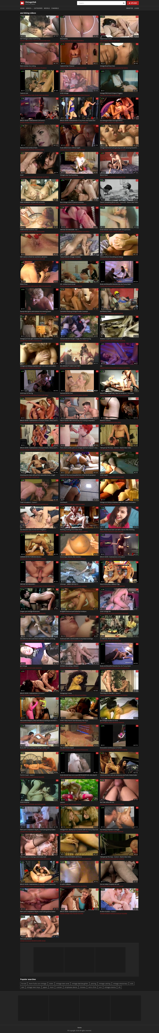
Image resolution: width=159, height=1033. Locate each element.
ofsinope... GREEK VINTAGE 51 (69, 584)
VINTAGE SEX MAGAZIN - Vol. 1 (69, 229)
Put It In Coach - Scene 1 (27, 775)
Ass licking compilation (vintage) (109, 829)
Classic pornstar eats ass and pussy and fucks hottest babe (118, 775)
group (80, 422)
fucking (44, 531)
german (110, 122)
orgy (36, 122)
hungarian (120, 368)
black (84, 559)
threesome (41, 204)
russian (59, 987)
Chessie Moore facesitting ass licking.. (111, 257)
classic (113, 259)
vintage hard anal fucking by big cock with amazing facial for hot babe (119, 148)
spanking (85, 122)
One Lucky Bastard (26, 939)
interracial (78, 859)
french (77, 477)
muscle (37, 504)
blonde (27, 150)
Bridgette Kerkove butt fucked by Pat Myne (73, 611)
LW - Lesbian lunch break (67, 284)
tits (41, 340)
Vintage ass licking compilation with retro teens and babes (38, 366)
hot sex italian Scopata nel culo (109, 884)
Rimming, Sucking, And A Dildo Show (71, 529)
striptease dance (71, 987)
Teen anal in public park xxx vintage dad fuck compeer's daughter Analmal (79, 448)
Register (129, 8)
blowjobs (72, 259)
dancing (32, 122)
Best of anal (103, 175)
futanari (87, 95)
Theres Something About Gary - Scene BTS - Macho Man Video (119, 202)
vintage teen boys (33, 987)
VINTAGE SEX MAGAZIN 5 (27, 584)
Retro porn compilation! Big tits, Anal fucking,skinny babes (37, 829)
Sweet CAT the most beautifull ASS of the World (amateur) (77, 475)
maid (78, 368)
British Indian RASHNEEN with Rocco (71, 857)
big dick (36, 640)
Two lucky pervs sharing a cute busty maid (33, 857)
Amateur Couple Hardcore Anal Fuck (111, 339)
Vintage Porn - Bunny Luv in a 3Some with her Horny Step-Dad (79, 829)
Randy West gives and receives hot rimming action (35, 311)
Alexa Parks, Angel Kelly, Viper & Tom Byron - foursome (117, 393)
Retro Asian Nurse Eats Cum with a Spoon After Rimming (117, 529)
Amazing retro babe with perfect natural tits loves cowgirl (37, 475)
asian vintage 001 (105, 611)
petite (42, 150)
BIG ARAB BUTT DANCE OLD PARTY (70, 366)
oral (43, 422)
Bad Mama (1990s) (105, 311)
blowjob (105, 150)
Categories (38, 8)
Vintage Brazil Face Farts (107, 66)
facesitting (80, 40)
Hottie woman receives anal (28, 229)
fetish (82, 450)
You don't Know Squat (67, 748)
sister (51, 983)
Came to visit (24, 93)
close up (30, 259)
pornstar (67, 40)
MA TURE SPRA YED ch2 (107, 802)
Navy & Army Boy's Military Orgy (110, 584)
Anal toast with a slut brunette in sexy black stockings (76, 639)
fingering (43, 68)
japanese (118, 613)
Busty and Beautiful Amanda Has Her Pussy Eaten (115, 284)
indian (67, 859)
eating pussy (29, 40)
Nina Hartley (64, 39)
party (61, 777)
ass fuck (109, 95)
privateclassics (124, 668)
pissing (93, 983)
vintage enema (110, 987)
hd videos (28, 95)
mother (76, 668)
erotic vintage (64, 93)
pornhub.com (44, 504)
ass (117, 886)
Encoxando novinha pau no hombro (111, 748)
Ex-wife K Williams (65, 884)
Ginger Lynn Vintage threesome (30, 611)
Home (22, 8)
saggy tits (86, 340)
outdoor (84, 586)
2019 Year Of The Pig (26, 393)
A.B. (101, 366)
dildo (40, 286)
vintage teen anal (62, 983)
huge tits (43, 804)
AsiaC (22, 175)
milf (26, 259)
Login (136, 8)
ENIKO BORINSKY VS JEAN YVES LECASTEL (32, 202)
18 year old (118, 750)
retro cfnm (92, 987)
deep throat (69, 95)
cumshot (123, 150)
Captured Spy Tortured (67, 66)
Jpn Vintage (23, 666)
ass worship (117, 68)
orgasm (78, 177)
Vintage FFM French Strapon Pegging (111, 93)
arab (122, 477)
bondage (63, 450)
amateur (116, 340)
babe (118, 40)
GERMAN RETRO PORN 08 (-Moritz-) (30, 557)
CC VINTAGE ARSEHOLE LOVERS (109, 639)
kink (118, 95)
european (119, 177)
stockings (36, 40)
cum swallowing (86, 859)
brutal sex (83, 68)
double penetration (49, 586)
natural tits (68, 150)
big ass (69, 368)
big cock (70, 613)
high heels (47, 40)
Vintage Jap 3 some (66, 693)
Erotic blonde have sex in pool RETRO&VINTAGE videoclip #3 (78, 775)
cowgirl (34, 477)
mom (72, 668)
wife (106, 477)
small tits (120, 313)
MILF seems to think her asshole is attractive (33, 257)
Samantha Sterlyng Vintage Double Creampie (74, 311)
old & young (81, 777)
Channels (55, 8)
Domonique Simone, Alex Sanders (70, 557)
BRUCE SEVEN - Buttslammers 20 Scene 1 (32, 693)
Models (47, 8)
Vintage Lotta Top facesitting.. (69, 175)
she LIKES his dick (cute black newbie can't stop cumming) (37, 639)
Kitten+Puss (23, 284)
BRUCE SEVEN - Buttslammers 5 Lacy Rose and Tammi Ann (77, 120)
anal (104, 95)
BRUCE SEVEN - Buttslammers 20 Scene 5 (32, 120)
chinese (83, 987)
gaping (76, 95)
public (115, 831)
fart (122, 68)
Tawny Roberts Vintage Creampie (70, 257)
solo (131, 983)
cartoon (62, 802)
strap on (114, 95)
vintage (62, 40)
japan (45, 987)
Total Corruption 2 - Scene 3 (28, 502)
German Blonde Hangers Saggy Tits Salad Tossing (75, 339)
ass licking (74, 40)
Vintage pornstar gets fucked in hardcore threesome (36, 339)
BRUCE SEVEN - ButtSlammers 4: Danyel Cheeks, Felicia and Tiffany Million (39, 420)
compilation (79, 231)
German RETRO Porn (66, 393)
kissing (41, 40)
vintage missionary (120, 983)
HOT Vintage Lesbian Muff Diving (30, 39)
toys (80, 259)
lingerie (84, 204)
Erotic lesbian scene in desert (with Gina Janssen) (115, 229)
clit (119, 987)
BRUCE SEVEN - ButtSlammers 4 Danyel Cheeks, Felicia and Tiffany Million (39, 448)
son (100, 987)
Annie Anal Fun (24, 802)
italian (80, 150)
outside (105, 831)
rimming (32, 504)
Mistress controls (105, 420)
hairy (101, 40)
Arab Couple (104, 475)
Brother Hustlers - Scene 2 (108, 911)
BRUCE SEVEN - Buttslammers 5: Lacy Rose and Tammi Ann (38, 884)
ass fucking (72, 450)
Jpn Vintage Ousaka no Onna (109, 720)
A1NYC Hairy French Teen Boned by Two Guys (74, 720)
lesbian (22, 40)
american (39, 177)
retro (114, 40)
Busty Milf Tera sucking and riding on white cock (34, 748)
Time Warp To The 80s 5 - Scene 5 (110, 693)
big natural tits (46, 286)
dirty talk (42, 259)
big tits (30, 68)
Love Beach (63, 502)
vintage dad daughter (80, 983)
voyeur (74, 368)
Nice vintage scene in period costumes (72, 202)
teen (67, 450)
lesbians (37, 150)
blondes (32, 150)
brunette (117, 150)
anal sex (118, 204)
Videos (29, 8)
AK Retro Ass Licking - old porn (69, 666)
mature (73, 177)
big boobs (68, 177)
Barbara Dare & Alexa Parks (28, 148)
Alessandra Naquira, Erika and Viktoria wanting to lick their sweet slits (39, 720)
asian (116, 531)
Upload (132, 3)
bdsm (78, 68)
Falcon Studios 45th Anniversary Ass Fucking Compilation (77, 420)
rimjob (122, 122)
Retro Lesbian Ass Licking (28, 66)
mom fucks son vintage (37, 983)
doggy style (38, 95)
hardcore (63, 95)
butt (82, 177)
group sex (41, 122)
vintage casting (104, 983)
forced (23, 983)
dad (22, 987)
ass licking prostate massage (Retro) (111, 120)
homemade (41, 395)
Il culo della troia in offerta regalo (70, 148)
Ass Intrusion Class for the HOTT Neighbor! (33, 529)
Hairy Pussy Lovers (106, 39)
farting (126, 68)
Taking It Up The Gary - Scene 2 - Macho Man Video (115, 448)
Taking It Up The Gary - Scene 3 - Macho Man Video (115, 857)
